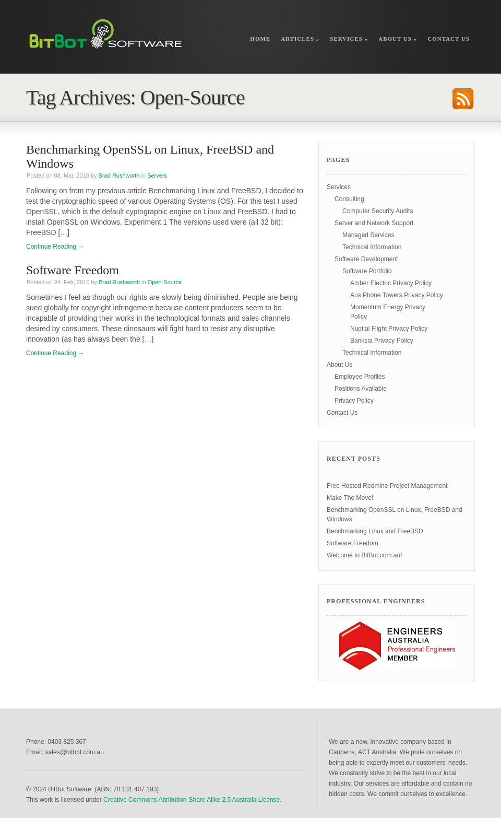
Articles (300, 39)
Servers (157, 175)
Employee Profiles (360, 376)
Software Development (366, 259)
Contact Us (448, 39)
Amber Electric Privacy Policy (391, 283)
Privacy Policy (354, 400)
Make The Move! (350, 497)
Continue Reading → (55, 246)
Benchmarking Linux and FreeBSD (375, 531)
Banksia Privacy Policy (381, 340)
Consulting (349, 199)
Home (260, 39)
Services (349, 39)
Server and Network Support (374, 223)
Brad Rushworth (119, 175)
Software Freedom (72, 270)
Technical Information (371, 247)
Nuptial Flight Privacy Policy (388, 328)
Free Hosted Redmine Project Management (387, 485)
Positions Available (361, 388)
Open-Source (165, 282)
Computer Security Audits (377, 211)
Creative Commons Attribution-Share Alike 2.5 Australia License (191, 799)
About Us (397, 39)
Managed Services (368, 235)
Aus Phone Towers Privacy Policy (396, 295)
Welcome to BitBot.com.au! (364, 555)
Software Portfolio (367, 271)
